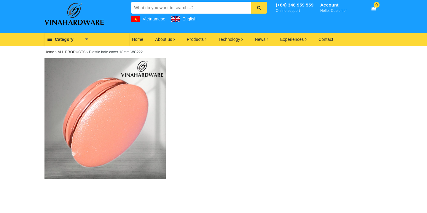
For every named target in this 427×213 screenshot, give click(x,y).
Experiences (293, 39)
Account (329, 4)
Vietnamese (148, 19)
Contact (325, 39)
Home (137, 39)
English (184, 19)
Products (197, 39)
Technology (231, 39)
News (261, 39)
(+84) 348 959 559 (294, 4)
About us (165, 39)
